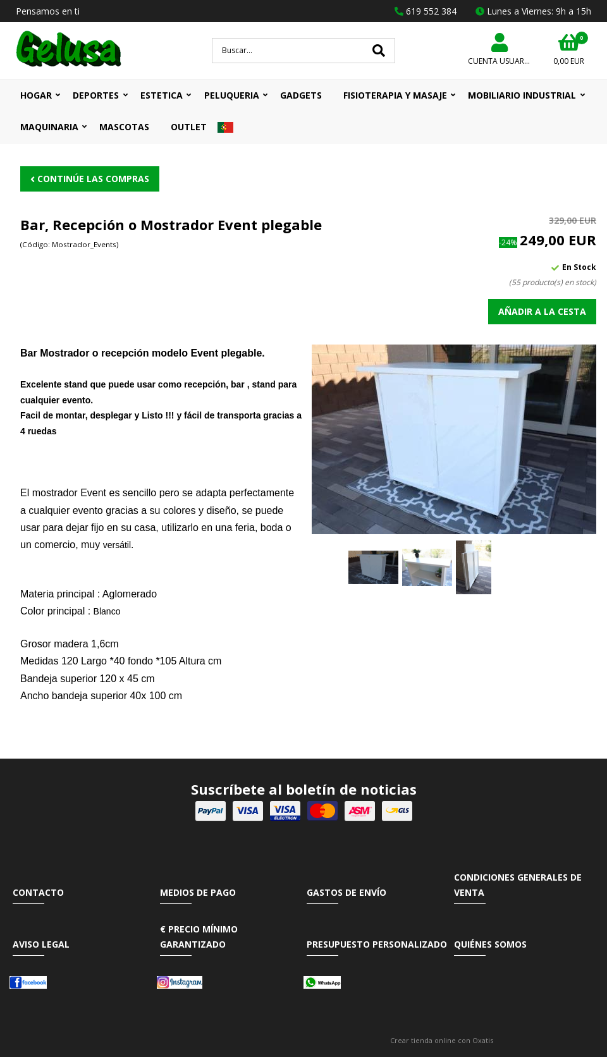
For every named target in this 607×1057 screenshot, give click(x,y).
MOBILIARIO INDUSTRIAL (522, 95)
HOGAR (36, 95)
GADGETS (301, 95)
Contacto (38, 892)
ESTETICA (161, 95)
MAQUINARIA (49, 127)
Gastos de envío (346, 892)
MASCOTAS (124, 127)
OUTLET (189, 127)
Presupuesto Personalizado (377, 944)
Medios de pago (198, 892)
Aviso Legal (41, 944)
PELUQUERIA (231, 95)
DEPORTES (96, 95)
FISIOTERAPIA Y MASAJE (395, 95)
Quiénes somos (490, 944)
